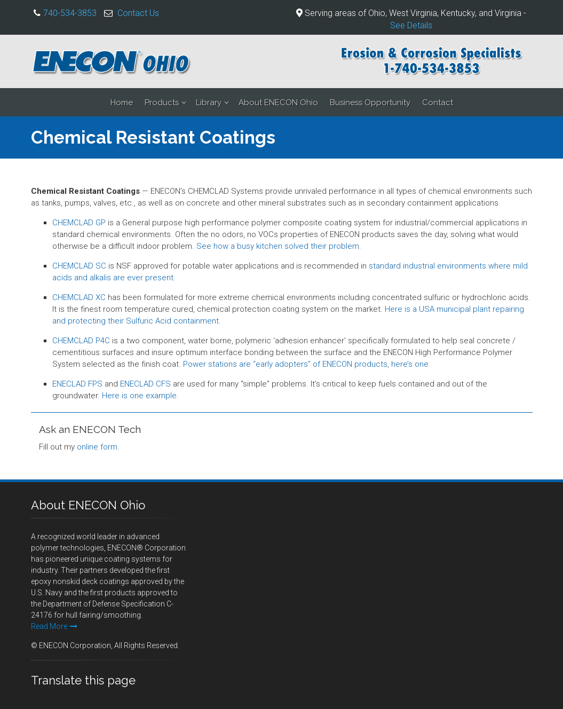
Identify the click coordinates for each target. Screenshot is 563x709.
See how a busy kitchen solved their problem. (278, 246)
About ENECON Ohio (278, 102)
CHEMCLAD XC (79, 297)
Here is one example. (140, 395)
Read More (54, 626)
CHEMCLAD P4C (81, 340)
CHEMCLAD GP (79, 222)
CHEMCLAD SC (79, 266)
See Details (411, 25)
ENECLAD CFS (145, 384)
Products (162, 102)
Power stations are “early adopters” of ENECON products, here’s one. (307, 364)
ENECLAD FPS (77, 384)
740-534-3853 (70, 13)
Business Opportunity (370, 102)
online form (97, 447)
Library (208, 102)
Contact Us (138, 13)
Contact (437, 102)
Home (121, 102)
